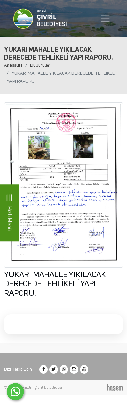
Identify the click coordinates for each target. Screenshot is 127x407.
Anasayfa (13, 65)
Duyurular (40, 65)
